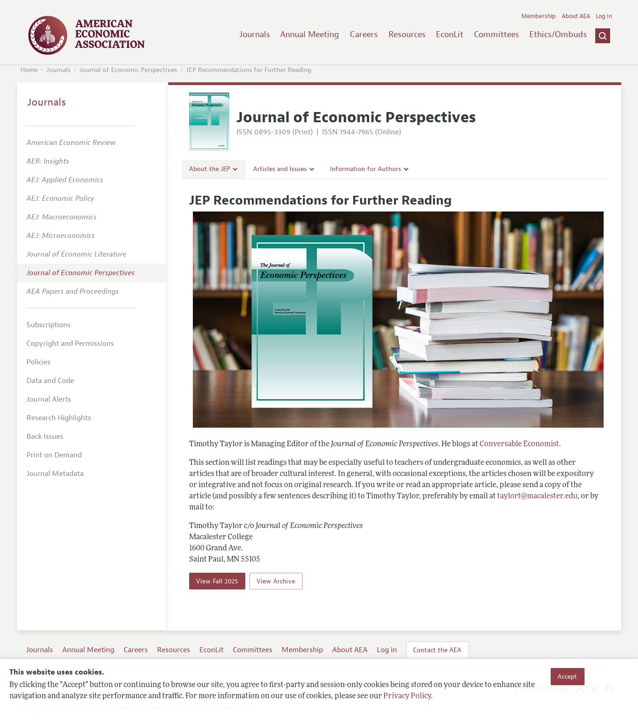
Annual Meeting (309, 34)
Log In (604, 16)
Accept (567, 676)
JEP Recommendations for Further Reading (248, 70)
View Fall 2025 (217, 581)
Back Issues (44, 436)
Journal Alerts (48, 399)
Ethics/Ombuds (558, 34)
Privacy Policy (407, 696)
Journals (254, 34)
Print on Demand (54, 455)
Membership (538, 16)
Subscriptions (48, 325)
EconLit (449, 34)
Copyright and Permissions (70, 343)
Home (29, 70)
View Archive (276, 581)
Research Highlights (58, 418)
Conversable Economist (519, 444)
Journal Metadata (55, 473)
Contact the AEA (437, 650)
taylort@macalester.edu (537, 496)
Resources (407, 34)
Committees (496, 34)
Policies (38, 362)
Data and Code (50, 380)
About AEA (576, 16)
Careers (364, 34)
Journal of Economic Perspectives (128, 70)
